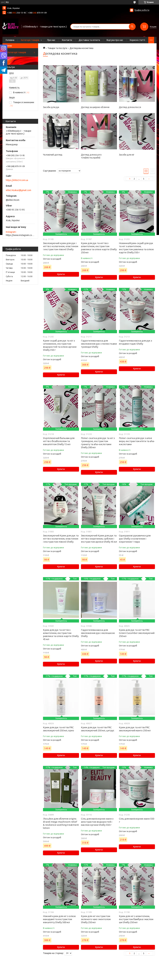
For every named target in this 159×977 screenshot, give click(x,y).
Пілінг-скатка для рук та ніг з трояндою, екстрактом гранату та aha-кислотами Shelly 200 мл (98, 443)
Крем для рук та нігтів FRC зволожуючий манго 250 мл (135, 729)
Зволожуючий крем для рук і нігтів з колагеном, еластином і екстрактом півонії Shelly (60, 246)
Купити (61, 274)
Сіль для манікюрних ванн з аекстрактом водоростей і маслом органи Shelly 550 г (97, 821)
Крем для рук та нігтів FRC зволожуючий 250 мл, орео (58, 729)
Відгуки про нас (115, 40)
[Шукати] (132, 26)
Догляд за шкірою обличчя (95, 107)
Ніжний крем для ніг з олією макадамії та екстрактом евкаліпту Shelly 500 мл (59, 919)
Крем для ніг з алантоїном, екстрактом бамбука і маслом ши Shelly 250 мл (136, 919)
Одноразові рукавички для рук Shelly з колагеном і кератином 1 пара (135, 538)
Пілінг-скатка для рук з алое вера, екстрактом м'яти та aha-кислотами (137, 441)
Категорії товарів (30, 40)
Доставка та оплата (89, 40)
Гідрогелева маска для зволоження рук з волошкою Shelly (98, 633)
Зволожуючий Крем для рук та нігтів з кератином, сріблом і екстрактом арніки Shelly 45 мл (99, 538)
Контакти (67, 40)
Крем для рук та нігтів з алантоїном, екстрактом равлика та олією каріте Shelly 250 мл (99, 248)
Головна (10, 40)
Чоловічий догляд (52, 154)
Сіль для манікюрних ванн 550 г (136, 820)
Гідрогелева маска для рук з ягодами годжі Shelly (135, 342)
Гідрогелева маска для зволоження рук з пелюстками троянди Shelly (99, 343)
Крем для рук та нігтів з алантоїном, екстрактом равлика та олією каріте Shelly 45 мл (61, 635)
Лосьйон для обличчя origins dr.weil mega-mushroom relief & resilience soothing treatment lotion (61, 823)
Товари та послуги (57, 48)
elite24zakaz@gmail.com (18, 190)
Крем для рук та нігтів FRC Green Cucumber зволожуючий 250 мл (136, 633)
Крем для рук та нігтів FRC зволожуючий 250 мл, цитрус (97, 729)
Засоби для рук (51, 107)
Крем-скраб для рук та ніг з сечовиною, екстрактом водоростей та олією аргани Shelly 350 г (59, 345)
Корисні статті (137, 40)
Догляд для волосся (130, 107)
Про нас (51, 40)
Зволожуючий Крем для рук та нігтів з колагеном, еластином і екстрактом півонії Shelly (61, 538)
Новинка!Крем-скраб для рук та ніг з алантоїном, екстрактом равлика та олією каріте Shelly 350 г (136, 248)
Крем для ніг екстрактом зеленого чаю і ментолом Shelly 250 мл (96, 919)
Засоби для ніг (126, 154)
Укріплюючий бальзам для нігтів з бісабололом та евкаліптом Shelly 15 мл (58, 441)
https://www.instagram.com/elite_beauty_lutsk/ (20, 235)
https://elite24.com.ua (17, 180)
